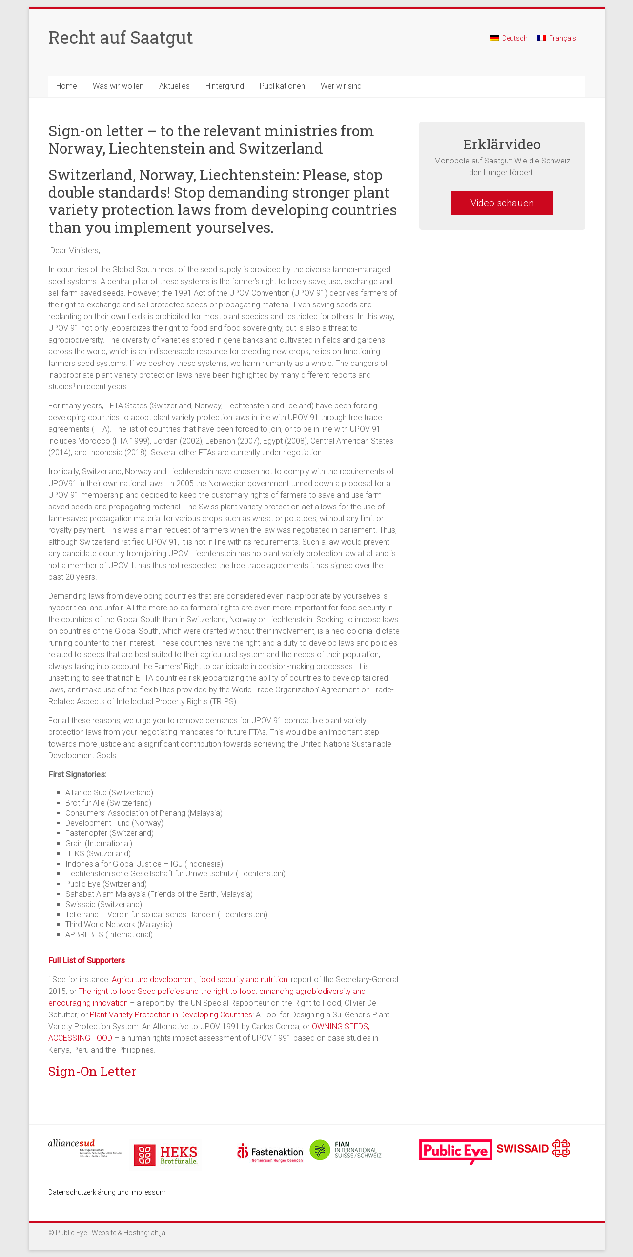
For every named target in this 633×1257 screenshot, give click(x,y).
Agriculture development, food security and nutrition (199, 979)
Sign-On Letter (92, 1071)
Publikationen (282, 86)
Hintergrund (224, 86)
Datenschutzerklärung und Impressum (107, 1192)
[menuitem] (509, 42)
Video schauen (502, 203)
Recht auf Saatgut (120, 37)
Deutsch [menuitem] (515, 38)
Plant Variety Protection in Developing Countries (171, 1014)
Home (66, 86)
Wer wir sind (341, 86)
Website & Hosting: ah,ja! (129, 1233)
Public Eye (71, 1233)
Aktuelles (174, 86)
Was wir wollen (118, 86)
